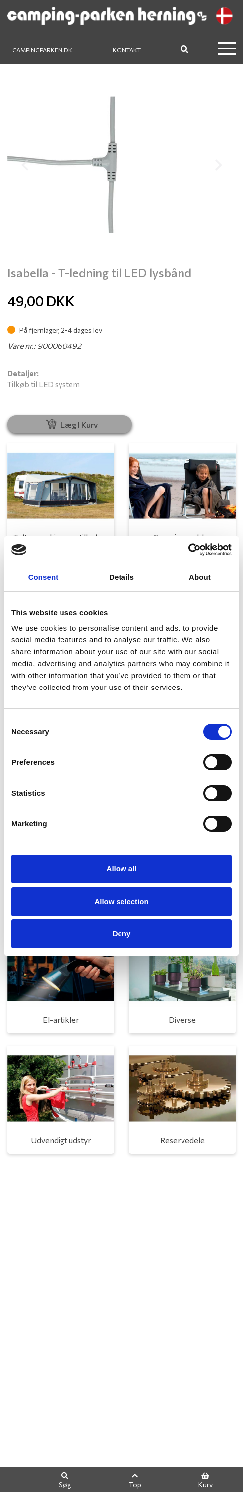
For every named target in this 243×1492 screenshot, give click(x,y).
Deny (122, 933)
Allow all (122, 868)
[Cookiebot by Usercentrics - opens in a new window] (188, 549)
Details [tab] (121, 577)
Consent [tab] (43, 577)
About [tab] (200, 577)
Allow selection (121, 901)
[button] (24, 164)
